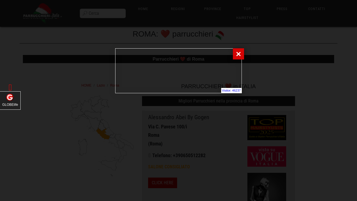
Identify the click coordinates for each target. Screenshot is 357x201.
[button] (10, 87)
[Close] (238, 53)
